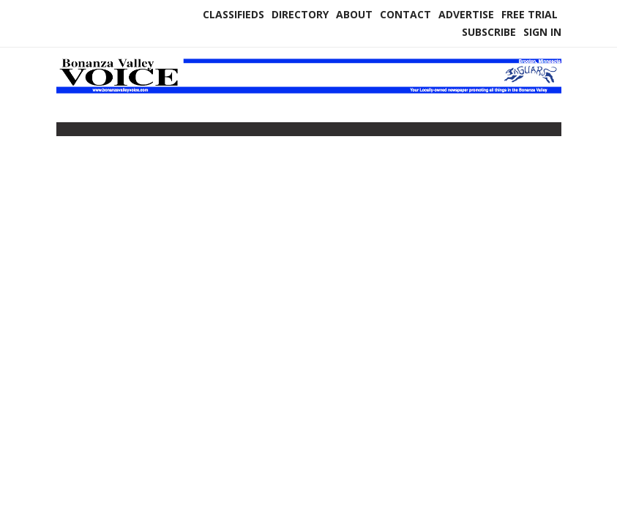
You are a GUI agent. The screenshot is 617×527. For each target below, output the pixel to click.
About (354, 14)
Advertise (466, 14)
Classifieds (233, 14)
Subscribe (489, 32)
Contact (405, 14)
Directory (300, 14)
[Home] (308, 91)
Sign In (542, 32)
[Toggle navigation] (65, 132)
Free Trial (529, 14)
